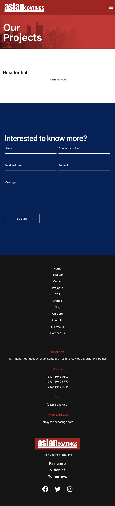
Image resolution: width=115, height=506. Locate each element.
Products (58, 275)
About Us (57, 320)
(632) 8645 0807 (57, 376)
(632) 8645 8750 (57, 381)
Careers (57, 313)
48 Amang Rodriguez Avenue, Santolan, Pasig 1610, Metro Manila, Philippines (57, 358)
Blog (57, 307)
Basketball (57, 326)
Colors (57, 281)
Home (57, 268)
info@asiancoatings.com (57, 422)
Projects (57, 287)
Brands (57, 300)
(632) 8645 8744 (58, 386)
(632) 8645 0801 (57, 404)
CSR (57, 294)
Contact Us (57, 333)
